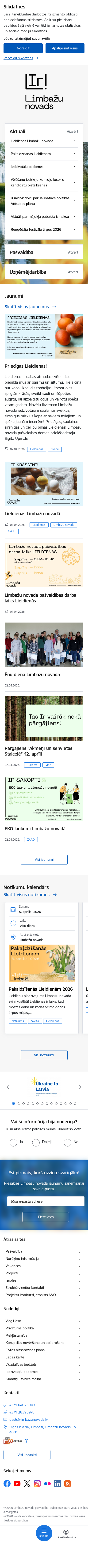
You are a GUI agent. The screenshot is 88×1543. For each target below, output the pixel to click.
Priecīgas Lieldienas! (26, 366)
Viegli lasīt (13, 1321)
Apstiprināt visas (65, 48)
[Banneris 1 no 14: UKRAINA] (44, 1087)
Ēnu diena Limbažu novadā (32, 674)
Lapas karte (15, 1357)
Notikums (18, 1021)
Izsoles (11, 1280)
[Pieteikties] (45, 1217)
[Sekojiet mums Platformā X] (27, 1483)
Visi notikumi (44, 1055)
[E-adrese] (13, 1441)
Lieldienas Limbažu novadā (32, 513)
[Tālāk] (80, 1086)
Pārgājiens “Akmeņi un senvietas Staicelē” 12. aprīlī (38, 751)
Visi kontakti (27, 1455)
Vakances (13, 1266)
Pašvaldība (14, 1251)
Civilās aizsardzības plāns (25, 1350)
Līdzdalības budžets (21, 1364)
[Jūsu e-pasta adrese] (45, 1201)
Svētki (55, 449)
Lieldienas (36, 449)
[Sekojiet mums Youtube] (17, 1483)
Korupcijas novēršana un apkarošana (35, 1342)
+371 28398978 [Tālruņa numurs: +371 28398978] (21, 1412)
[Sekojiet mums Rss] (67, 1483)
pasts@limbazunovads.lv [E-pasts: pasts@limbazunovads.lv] (28, 1419)
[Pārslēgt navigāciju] (44, 1533)
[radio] (16, 1142)
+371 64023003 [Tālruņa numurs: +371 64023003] (22, 1405)
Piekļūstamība (16, 1335)
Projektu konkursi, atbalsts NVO (31, 1295)
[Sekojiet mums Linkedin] (57, 1483)
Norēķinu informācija (22, 1258)
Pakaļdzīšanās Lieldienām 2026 (41, 989)
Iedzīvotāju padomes (22, 1371)
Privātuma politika (20, 1328)
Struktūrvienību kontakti (25, 1287)
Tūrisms (32, 765)
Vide (48, 765)
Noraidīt (23, 48)
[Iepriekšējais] (8, 1086)
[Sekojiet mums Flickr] (47, 1483)
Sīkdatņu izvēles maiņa (23, 1379)
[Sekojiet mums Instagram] (37, 1483)
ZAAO (31, 839)
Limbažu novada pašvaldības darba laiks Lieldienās (40, 598)
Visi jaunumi (44, 859)
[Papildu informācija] (26, 1441)
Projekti (12, 1273)
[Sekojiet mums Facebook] (7, 1483)
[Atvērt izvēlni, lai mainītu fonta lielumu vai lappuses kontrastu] (66, 1534)
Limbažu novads (64, 525)
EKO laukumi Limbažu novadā (35, 828)
